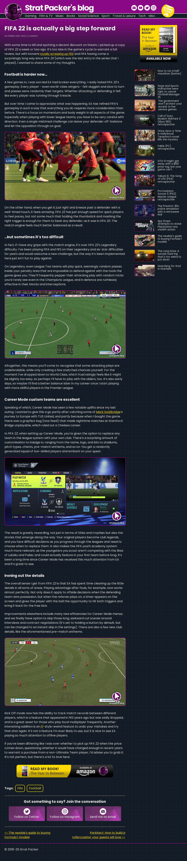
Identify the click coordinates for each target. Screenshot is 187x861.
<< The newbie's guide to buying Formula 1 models (27, 835)
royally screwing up (57, 54)
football (35, 788)
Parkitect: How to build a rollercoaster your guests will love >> (98, 835)
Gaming (33, 35)
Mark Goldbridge (108, 412)
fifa (20, 788)
